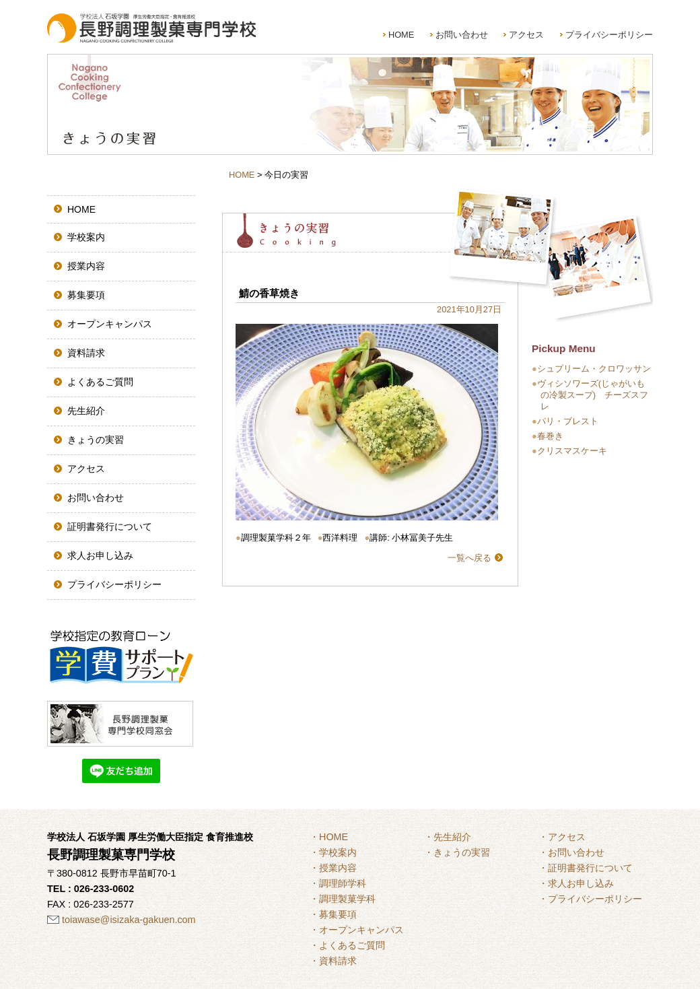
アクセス (526, 35)
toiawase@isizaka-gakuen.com (129, 919)
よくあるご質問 (100, 381)
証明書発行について (109, 526)
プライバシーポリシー (609, 35)
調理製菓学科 (347, 898)
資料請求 (86, 352)
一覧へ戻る (469, 558)
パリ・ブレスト (567, 421)
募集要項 (86, 294)
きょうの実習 (95, 439)
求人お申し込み (100, 555)
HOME (401, 35)
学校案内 (86, 237)
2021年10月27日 (469, 309)
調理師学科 (342, 883)
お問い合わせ (461, 35)
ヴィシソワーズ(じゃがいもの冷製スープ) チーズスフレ (592, 394)
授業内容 (86, 266)
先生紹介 (86, 410)
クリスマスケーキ (572, 451)
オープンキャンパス (109, 323)
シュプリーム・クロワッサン (594, 369)
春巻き (550, 436)
